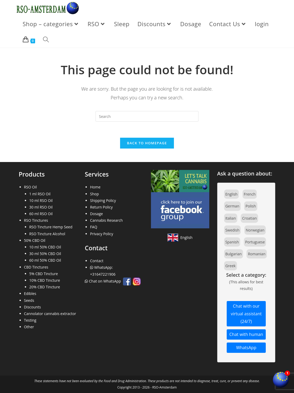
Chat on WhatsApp (103, 281)
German (232, 206)
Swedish (232, 230)
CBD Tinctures (36, 267)
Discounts (32, 306)
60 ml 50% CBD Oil (45, 260)
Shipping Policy (103, 200)
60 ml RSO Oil (41, 213)
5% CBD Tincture (43, 273)
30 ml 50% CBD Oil (45, 253)
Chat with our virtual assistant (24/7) (246, 313)
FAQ (93, 226)
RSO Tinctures (36, 220)
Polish (250, 206)
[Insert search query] (147, 116)
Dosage (96, 213)
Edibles (30, 293)
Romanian (256, 253)
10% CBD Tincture (44, 280)
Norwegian (255, 230)
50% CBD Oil (34, 240)
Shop (94, 193)
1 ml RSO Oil (40, 193)
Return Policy (101, 207)
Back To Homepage (147, 143)
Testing (30, 320)
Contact (96, 260)
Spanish (232, 241)
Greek (230, 265)
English (231, 194)
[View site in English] (180, 238)
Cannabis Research (106, 220)
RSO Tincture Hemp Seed (51, 226)
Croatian (249, 218)
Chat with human (246, 334)
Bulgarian (233, 253)
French (250, 194)
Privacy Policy (101, 233)
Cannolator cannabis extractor (50, 313)
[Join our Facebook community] (180, 198)
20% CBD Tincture (44, 286)
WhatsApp (246, 347)
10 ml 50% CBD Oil (45, 246)
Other (29, 326)
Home (95, 186)
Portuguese (255, 241)
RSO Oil (30, 186)
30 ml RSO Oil (41, 207)
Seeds (29, 300)
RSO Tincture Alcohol (47, 233)
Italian (230, 218)
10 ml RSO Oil (41, 200)
